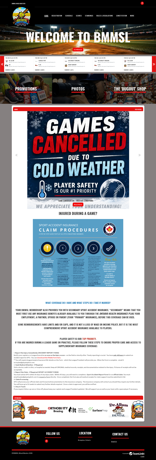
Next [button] (154, 64)
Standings (89, 15)
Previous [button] (2, 64)
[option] (19, 64)
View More (138, 109)
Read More (78, 204)
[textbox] (78, 254)
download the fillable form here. (49, 358)
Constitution (121, 15)
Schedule (69, 15)
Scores (79, 15)
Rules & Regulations (104, 15)
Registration (57, 15)
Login (142, 456)
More (132, 15)
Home (46, 15)
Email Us (114, 441)
